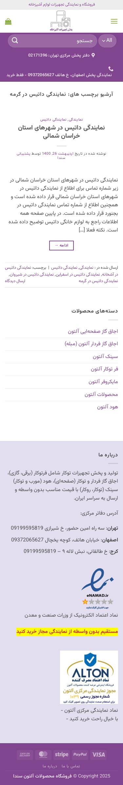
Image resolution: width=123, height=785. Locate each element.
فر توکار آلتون (104, 369)
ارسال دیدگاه (15, 281)
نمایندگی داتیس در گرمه (98, 281)
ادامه (61, 246)
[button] (114, 21)
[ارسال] (15, 40)
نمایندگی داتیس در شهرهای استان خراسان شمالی (61, 132)
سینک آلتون (105, 357)
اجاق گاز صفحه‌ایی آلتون (93, 332)
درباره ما (50, 766)
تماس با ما (71, 766)
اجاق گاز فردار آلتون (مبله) (91, 344)
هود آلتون (107, 407)
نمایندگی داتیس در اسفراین (78, 274)
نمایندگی (76, 120)
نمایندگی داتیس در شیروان (32, 274)
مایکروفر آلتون (103, 382)
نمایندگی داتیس (53, 120)
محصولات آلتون (101, 395)
